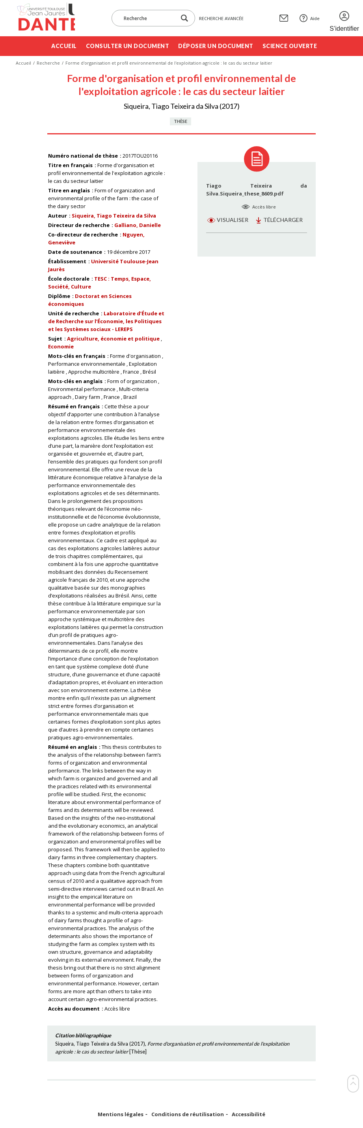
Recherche (48, 63)
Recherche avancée (221, 18)
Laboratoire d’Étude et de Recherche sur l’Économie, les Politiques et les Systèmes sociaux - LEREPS (106, 321)
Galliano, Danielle (137, 225)
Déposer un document (215, 46)
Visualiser (232, 219)
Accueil (64, 46)
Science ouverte (289, 46)
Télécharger (283, 219)
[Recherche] (148, 18)
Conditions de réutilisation (187, 1114)
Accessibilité (248, 1114)
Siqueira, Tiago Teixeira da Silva (114, 215)
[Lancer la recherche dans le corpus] (184, 18)
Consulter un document (127, 46)
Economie (61, 346)
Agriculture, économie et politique (113, 338)
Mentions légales (120, 1114)
